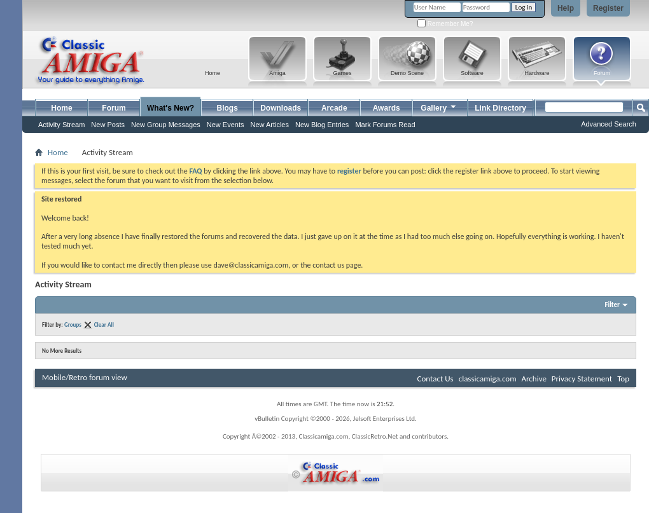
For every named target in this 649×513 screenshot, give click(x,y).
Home (61, 108)
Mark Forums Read (385, 124)
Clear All (104, 324)
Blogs (227, 108)
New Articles (269, 124)
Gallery (439, 106)
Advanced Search (608, 124)
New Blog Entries (322, 124)
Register (608, 8)
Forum (113, 108)
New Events (225, 124)
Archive (533, 378)
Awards (386, 108)
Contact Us (435, 378)
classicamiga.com (488, 378)
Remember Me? (445, 23)
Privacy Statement (582, 378)
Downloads (280, 108)
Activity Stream (61, 124)
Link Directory (500, 108)
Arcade (334, 108)
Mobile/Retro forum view (84, 377)
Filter (612, 305)
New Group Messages (165, 124)
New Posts (108, 124)
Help (565, 8)
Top (623, 378)
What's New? (170, 108)
